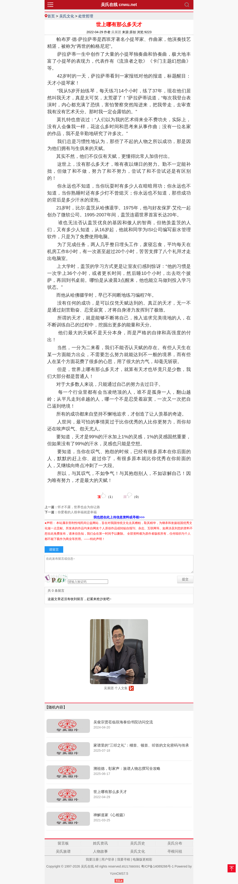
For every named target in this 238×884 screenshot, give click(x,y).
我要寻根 (123, 859)
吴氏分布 (174, 843)
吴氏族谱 (63, 851)
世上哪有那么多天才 (110, 792)
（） (106, 495)
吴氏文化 (66, 16)
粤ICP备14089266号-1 (157, 866)
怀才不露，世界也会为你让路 (79, 507)
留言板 (63, 843)
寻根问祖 (174, 851)
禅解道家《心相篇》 (110, 815)
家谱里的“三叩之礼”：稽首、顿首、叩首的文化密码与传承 (141, 745)
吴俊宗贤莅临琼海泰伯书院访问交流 (123, 722)
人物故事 (100, 851)
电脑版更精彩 (142, 859)
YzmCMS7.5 (119, 873)
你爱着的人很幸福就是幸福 (77, 512)
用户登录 (107, 859)
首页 (51, 16)
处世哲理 (85, 16)
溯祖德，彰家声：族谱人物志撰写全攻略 (126, 768)
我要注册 (92, 859)
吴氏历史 (137, 843)
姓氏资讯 (100, 843)
